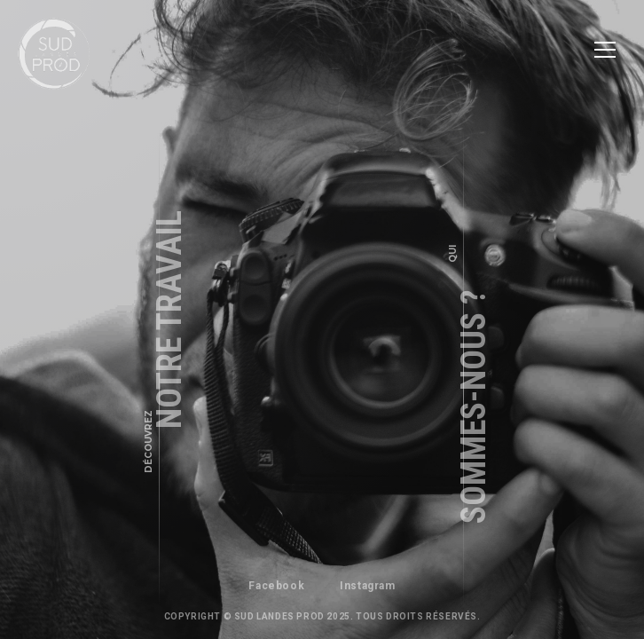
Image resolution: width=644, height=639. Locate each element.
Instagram (367, 586)
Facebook (276, 586)
